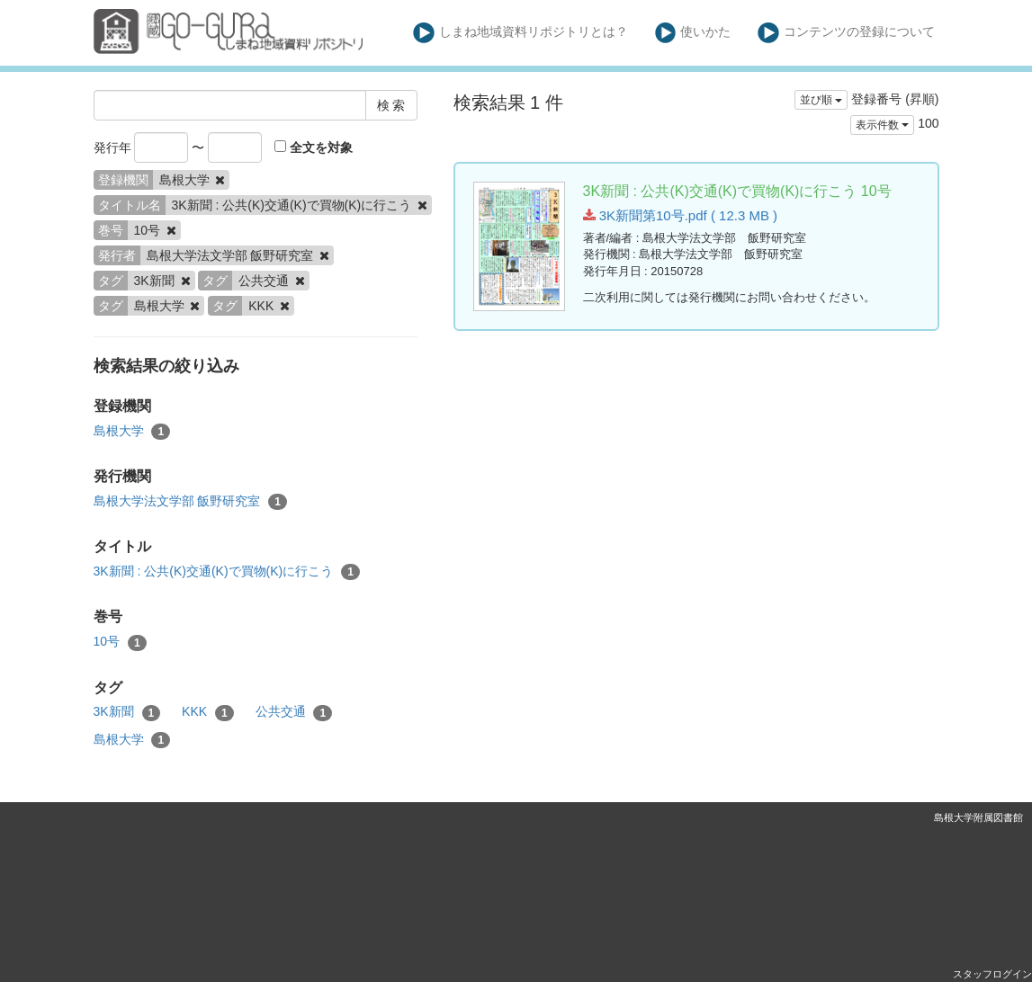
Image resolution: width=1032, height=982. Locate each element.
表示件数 (882, 125)
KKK (208, 712)
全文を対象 (313, 147)
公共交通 (294, 712)
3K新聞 (127, 712)
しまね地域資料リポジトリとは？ (520, 32)
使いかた (693, 32)
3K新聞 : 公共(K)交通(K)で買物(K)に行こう (227, 572)
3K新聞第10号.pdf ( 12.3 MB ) (680, 215)
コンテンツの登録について (846, 32)
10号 (120, 642)
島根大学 (132, 432)
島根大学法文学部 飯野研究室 (190, 502)
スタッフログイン (992, 974)
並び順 (821, 100)
